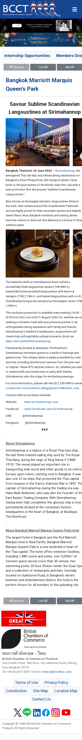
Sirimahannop (65, 170)
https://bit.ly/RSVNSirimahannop (28, 341)
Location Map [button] (65, 691)
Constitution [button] (16, 691)
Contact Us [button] (41, 699)
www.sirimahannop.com (41, 402)
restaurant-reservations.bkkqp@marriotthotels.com (42, 388)
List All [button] (43, 67)
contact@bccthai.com (56, 671)
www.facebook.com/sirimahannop (48, 409)
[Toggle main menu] (75, 9)
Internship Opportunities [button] (27, 55)
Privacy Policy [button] (56, 682)
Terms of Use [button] (26, 682)
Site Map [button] (40, 691)
